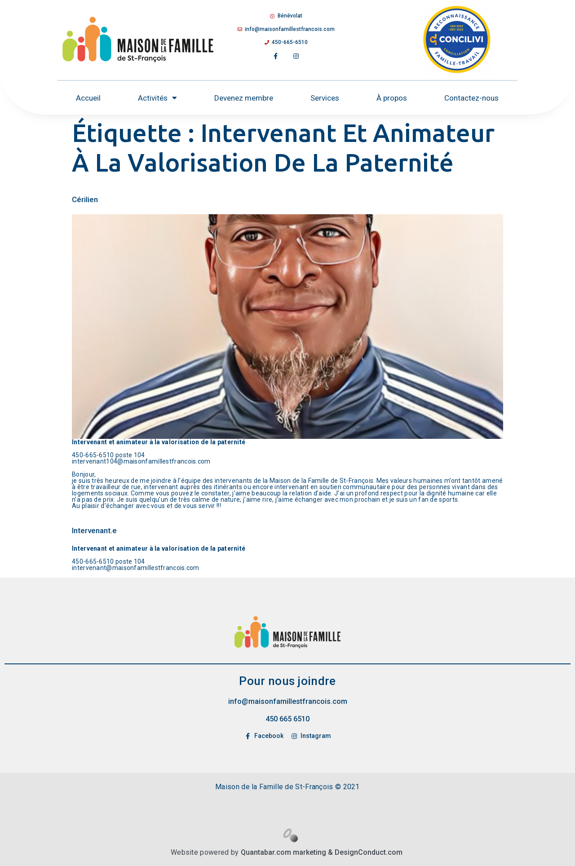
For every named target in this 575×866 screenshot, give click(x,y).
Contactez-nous (471, 97)
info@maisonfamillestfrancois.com (287, 701)
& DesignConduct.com (364, 852)
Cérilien (85, 199)
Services (324, 97)
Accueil (88, 97)
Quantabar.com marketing (283, 852)
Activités (157, 97)
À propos (391, 97)
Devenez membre (243, 97)
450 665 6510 (287, 719)
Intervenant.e (94, 530)
